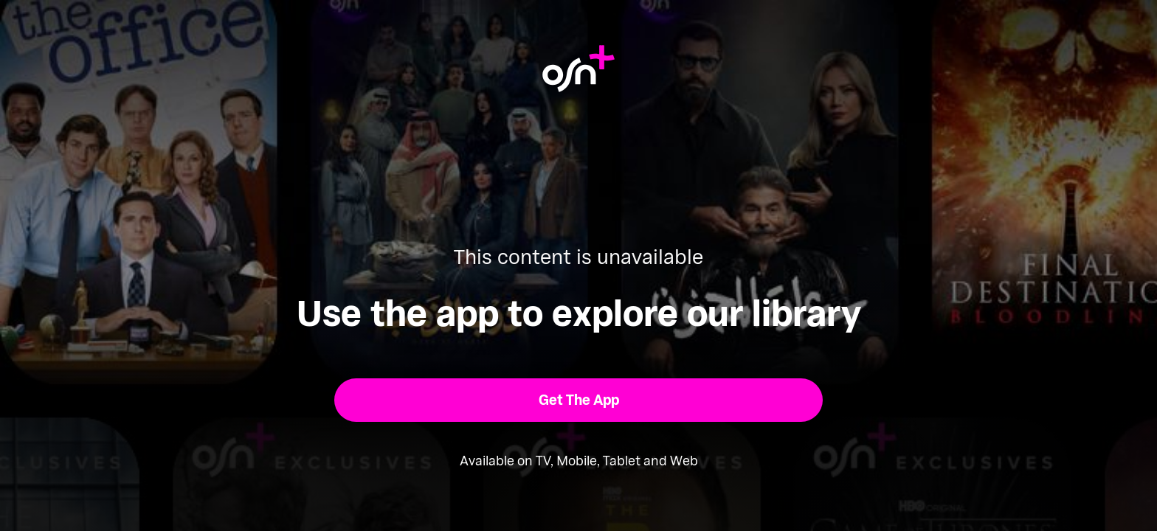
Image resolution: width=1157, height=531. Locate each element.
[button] (578, 400)
